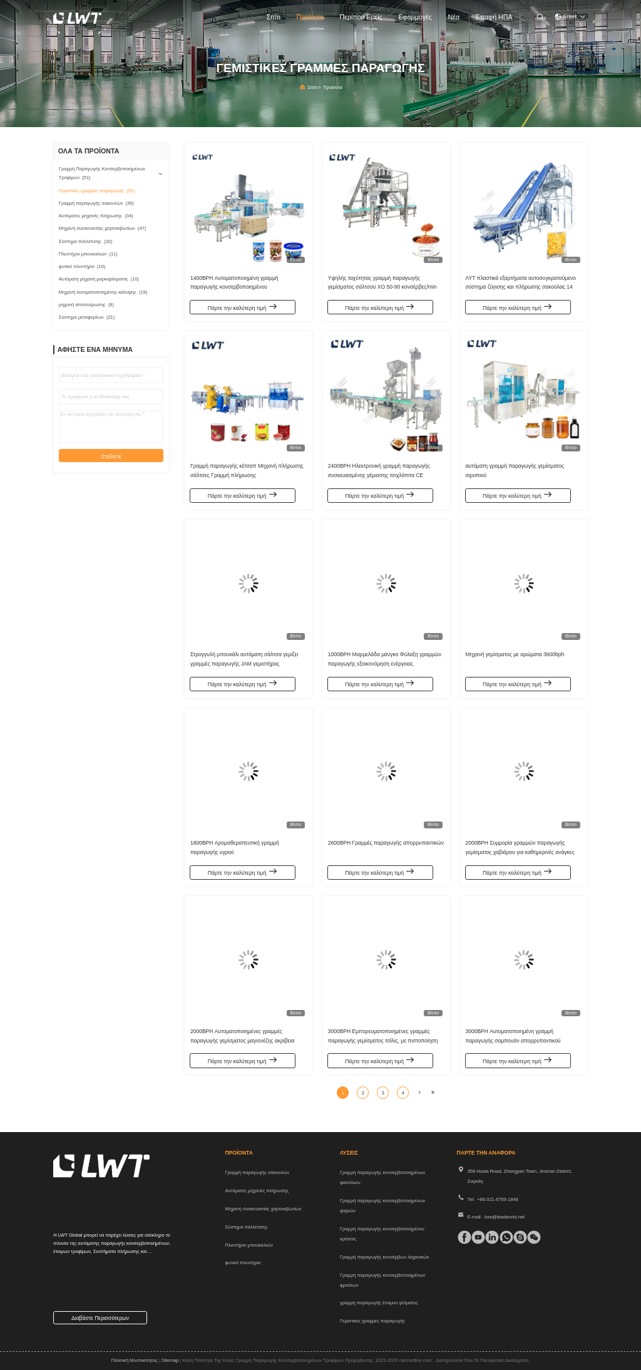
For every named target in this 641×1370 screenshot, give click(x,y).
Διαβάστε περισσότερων (100, 1318)
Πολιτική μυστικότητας (134, 1360)
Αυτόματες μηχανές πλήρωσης (257, 1190)
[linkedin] (489, 1237)
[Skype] (517, 1237)
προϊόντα (310, 17)
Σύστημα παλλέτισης (246, 1227)
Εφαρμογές (415, 17)
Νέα (454, 17)
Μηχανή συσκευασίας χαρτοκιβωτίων (263, 1209)
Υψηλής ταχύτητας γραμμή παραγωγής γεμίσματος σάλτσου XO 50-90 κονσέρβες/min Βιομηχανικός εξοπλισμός (382, 285)
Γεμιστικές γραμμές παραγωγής (372, 1321)
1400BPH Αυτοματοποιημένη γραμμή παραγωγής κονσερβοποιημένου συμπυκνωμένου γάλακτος (234, 285)
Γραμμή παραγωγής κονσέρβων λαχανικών (384, 1257)
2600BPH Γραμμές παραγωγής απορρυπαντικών (386, 841)
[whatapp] (503, 1237)
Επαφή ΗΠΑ (494, 17)
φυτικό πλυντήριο (243, 1262)
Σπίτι (273, 17)
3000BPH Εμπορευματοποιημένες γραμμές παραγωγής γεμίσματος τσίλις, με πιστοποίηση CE (383, 1038)
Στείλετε (111, 456)
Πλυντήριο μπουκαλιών (249, 1245)
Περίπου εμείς (361, 17)
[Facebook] (461, 1237)
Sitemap (170, 1360)
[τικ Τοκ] (475, 1237)
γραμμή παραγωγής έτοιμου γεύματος (379, 1303)
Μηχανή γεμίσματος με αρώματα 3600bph (514, 653)
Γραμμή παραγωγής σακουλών (257, 1172)
